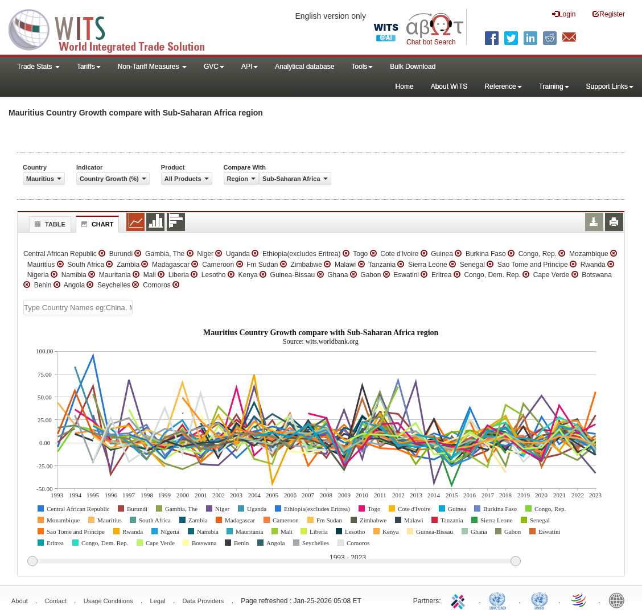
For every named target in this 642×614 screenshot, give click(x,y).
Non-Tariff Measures (152, 67)
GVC (214, 67)
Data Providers (203, 600)
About (19, 600)
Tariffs (89, 67)
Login (563, 14)
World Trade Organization (579, 599)
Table (48, 224)
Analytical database (304, 67)
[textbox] (78, 307)
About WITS (449, 86)
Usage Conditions (108, 600)
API (249, 67)
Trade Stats (38, 67)
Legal (158, 600)
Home (405, 86)
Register (608, 14)
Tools (362, 67)
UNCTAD (499, 599)
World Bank (619, 599)
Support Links (609, 86)
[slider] (274, 561)
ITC (459, 599)
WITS (114, 28)
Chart (96, 224)
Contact (56, 600)
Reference (502, 86)
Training (554, 86)
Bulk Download (412, 67)
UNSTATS (539, 599)
